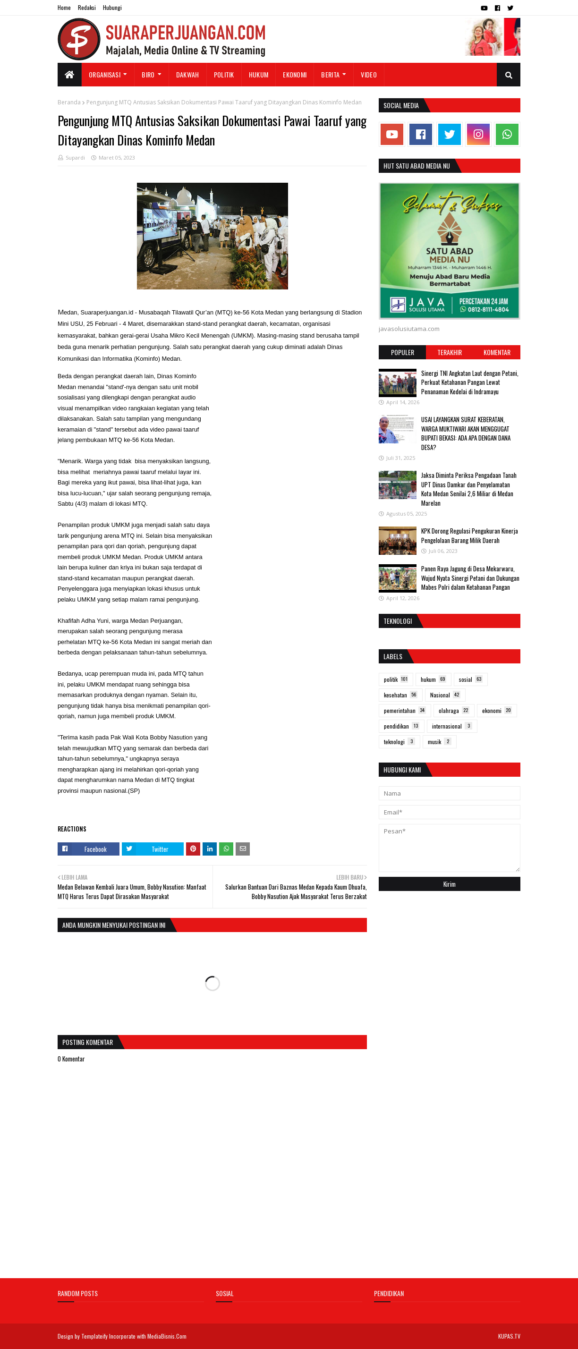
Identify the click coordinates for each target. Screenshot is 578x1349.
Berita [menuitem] (330, 74)
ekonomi (497, 710)
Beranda (69, 102)
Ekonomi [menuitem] (294, 74)
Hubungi (112, 7)
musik (439, 742)
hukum (433, 679)
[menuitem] (70, 74)
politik (396, 679)
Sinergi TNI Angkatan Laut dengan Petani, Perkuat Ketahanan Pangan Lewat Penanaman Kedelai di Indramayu (469, 382)
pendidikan (401, 726)
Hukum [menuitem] (259, 74)
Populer (402, 352)
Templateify (94, 1336)
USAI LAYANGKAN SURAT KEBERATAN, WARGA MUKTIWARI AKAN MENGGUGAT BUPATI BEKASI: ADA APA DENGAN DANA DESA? (465, 433)
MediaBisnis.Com (167, 1336)
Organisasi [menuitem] (104, 74)
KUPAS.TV (509, 1336)
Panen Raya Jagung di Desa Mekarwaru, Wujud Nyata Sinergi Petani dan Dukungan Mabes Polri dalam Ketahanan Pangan (470, 578)
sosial (471, 679)
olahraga (454, 710)
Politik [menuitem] (224, 74)
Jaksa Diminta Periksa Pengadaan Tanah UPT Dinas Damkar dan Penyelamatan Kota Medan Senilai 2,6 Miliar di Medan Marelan (469, 489)
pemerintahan (405, 710)
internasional (452, 726)
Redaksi (87, 7)
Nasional (445, 695)
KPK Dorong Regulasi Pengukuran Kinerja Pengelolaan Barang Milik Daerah (469, 535)
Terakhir (449, 352)
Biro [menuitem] (148, 74)
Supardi (75, 157)
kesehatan (400, 695)
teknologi (399, 742)
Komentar (497, 352)
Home (64, 7)
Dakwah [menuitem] (187, 74)
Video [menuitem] (369, 74)
